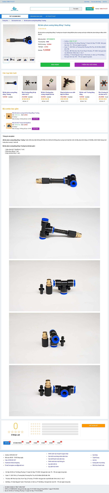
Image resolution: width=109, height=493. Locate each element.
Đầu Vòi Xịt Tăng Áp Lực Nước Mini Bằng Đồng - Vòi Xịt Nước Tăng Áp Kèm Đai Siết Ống (10, 93)
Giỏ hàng (89, 8)
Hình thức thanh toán (98, 465)
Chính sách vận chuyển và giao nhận (58, 453)
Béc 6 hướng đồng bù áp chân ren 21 (48, 93)
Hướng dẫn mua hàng (99, 462)
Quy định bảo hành (53, 466)
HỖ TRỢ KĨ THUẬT (51, 16)
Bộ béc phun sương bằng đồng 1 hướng (35, 20)
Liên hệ (105, 1)
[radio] (9, 431)
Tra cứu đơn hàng (96, 1)
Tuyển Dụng (96, 457)
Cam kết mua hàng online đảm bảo (58, 456)
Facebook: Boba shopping (12, 462)
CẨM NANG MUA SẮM (36, 16)
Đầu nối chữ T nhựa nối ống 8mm (21, 122)
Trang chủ (6, 20)
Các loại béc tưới (16, 20)
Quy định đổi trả (52, 464)
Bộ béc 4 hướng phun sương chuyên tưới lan (66, 93)
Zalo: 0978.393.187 (10, 460)
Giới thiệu (95, 455)
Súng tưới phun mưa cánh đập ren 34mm (87, 93)
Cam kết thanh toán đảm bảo (56, 459)
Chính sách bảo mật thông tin (56, 461)
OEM (47, 41)
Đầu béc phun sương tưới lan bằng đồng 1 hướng (25, 113)
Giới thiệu (86, 1)
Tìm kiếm (75, 8)
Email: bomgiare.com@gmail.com (14, 465)
